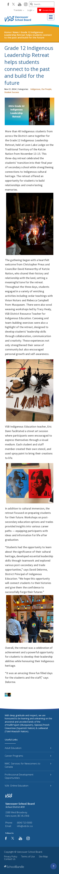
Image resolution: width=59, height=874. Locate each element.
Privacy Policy (10, 856)
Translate (19, 10)
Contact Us (9, 859)
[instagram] (25, 4)
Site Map (43, 856)
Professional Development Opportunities (28, 776)
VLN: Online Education (28, 785)
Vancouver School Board (29, 851)
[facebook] (8, 4)
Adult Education (28, 747)
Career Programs (28, 755)
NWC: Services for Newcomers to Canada (28, 765)
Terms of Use (28, 856)
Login (30, 10)
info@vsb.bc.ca (25, 826)
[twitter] (13, 4)
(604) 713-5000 (24, 822)
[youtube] (19, 4)
